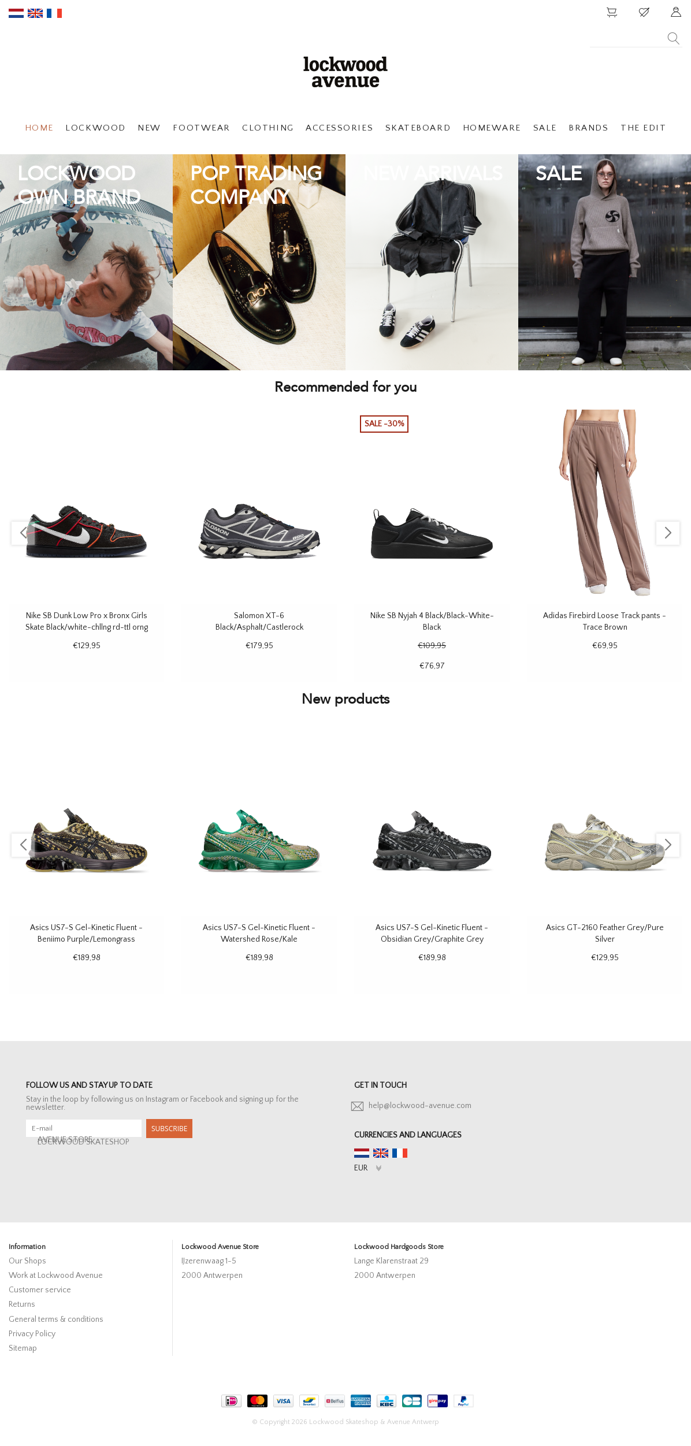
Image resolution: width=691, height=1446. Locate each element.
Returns (22, 1304)
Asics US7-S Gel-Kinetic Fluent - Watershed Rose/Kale (259, 933)
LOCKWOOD (95, 128)
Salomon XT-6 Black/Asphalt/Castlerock (259, 621)
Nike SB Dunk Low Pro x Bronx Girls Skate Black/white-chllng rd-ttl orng (86, 621)
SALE (545, 128)
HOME (39, 128)
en (35, 13)
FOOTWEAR (201, 128)
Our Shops (27, 1261)
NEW (149, 128)
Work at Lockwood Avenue (56, 1275)
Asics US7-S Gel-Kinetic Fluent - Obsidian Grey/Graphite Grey (432, 933)
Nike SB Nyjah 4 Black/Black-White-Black (432, 621)
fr (54, 13)
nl (16, 13)
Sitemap (23, 1348)
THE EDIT (643, 128)
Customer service (40, 1290)
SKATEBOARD (418, 128)
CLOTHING (268, 128)
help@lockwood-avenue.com (420, 1105)
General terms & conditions (56, 1319)
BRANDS (588, 128)
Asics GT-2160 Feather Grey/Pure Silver (605, 933)
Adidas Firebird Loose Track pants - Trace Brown (604, 621)
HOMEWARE (492, 128)
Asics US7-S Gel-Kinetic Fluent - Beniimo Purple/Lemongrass (86, 933)
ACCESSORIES (339, 128)
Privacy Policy (32, 1334)
